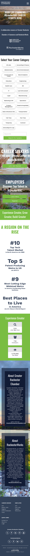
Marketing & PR (8, 100)
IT (8, 90)
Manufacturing (23, 95)
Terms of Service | (11, 551)
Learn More (15, 196)
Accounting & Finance (23, 65)
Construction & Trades (8, 75)
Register (15, 201)
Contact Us (5, 520)
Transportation (23, 111)
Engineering (22, 81)
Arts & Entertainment (23, 70)
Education (9, 81)
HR (23, 86)
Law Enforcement (23, 90)
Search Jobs (5, 507)
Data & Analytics (23, 74)
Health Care (8, 86)
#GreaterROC (10, 15)
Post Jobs (18, 507)
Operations (23, 100)
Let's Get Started (15, 166)
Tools (3, 512)
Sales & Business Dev (9, 111)
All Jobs (8, 65)
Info (3, 505)
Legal (8, 95)
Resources (18, 510)
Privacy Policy (20, 551)
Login (3, 523)
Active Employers (6, 510)
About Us (4, 522)
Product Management (8, 106)
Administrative (8, 70)
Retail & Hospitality (22, 105)
